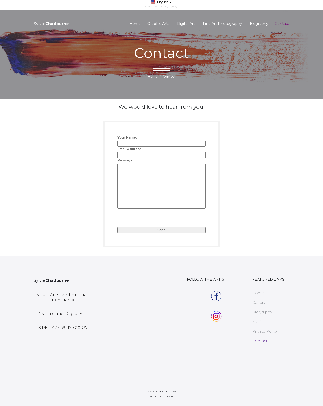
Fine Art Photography (222, 24)
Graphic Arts (158, 24)
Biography (259, 24)
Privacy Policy (265, 331)
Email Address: (129, 149)
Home (135, 24)
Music (257, 322)
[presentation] (151, 218)
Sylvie (51, 23)
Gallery (258, 302)
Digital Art (186, 24)
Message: (125, 160)
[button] (161, 2)
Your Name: (127, 137)
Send (161, 230)
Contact (282, 24)
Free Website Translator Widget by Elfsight (161, 7)
